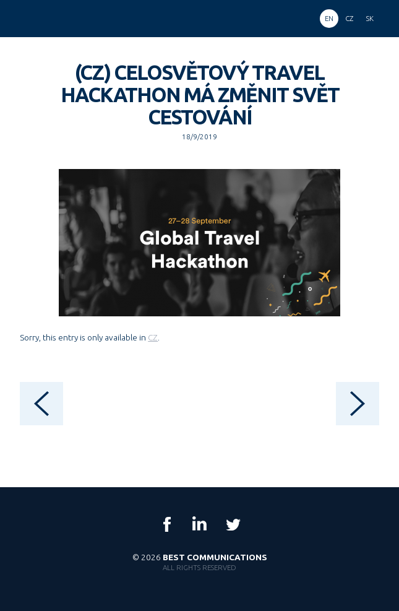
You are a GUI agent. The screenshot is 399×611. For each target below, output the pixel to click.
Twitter (232, 524)
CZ (153, 337)
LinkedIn (199, 524)
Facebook (167, 524)
